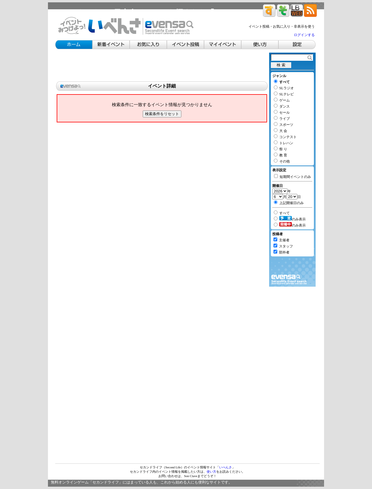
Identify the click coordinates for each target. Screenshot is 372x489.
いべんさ (225, 467)
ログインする (304, 35)
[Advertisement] (162, 66)
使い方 (211, 471)
